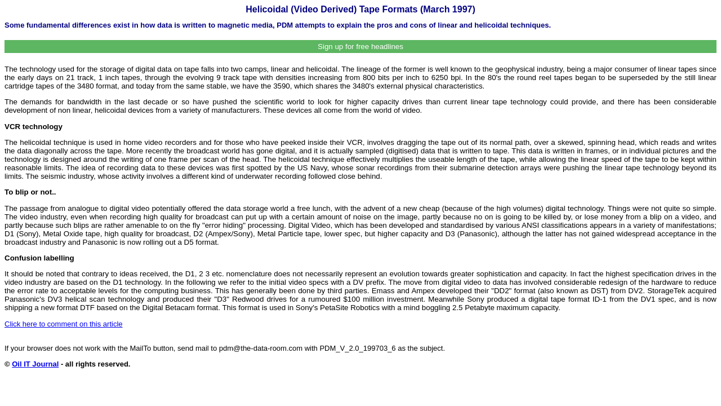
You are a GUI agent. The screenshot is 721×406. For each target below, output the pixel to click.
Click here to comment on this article (64, 324)
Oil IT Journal (35, 364)
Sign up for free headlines (360, 46)
